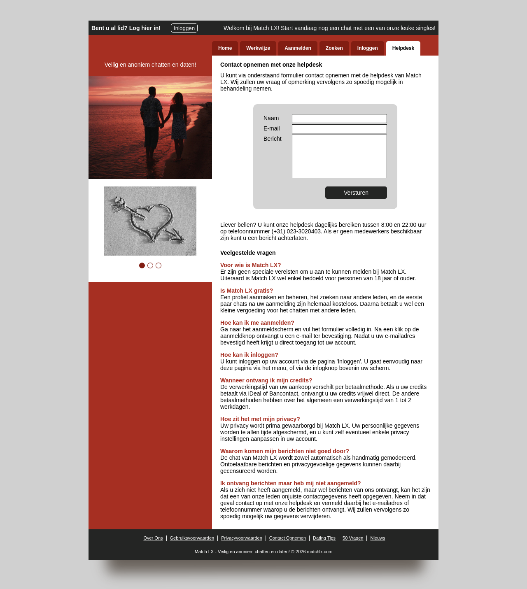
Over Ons (153, 537)
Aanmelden (297, 48)
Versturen (356, 192)
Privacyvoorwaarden (241, 537)
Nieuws (377, 537)
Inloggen (184, 28)
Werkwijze (258, 48)
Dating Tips (324, 537)
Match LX (204, 551)
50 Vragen (353, 537)
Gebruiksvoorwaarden (192, 537)
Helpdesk (403, 48)
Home (225, 48)
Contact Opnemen (287, 537)
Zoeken (334, 48)
